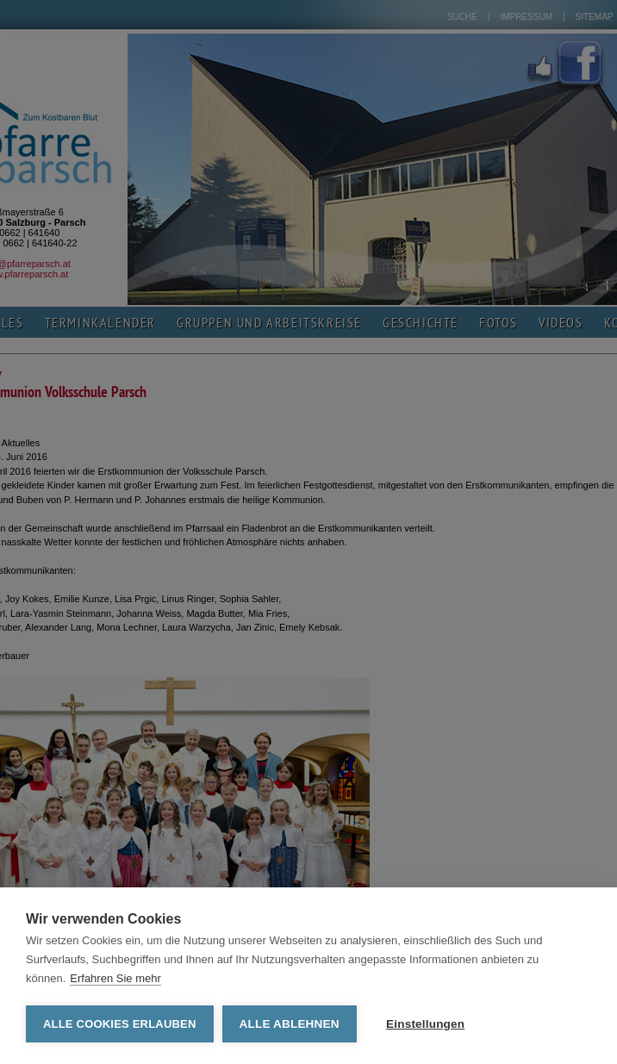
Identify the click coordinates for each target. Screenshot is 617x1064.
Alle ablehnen (290, 1023)
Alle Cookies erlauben (119, 1023)
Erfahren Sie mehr (115, 978)
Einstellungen (425, 1023)
